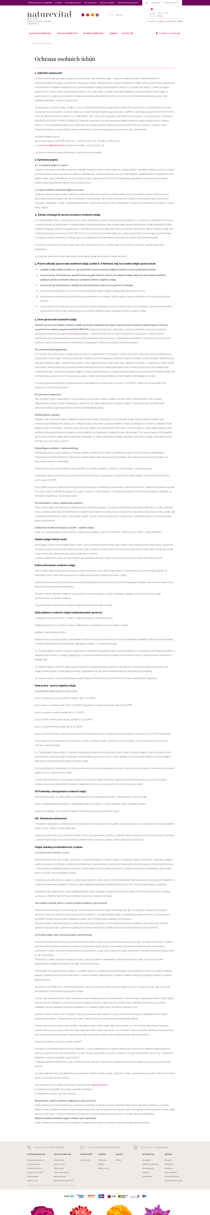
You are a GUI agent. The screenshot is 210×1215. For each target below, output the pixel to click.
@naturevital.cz (100, 1085)
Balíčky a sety (32, 1181)
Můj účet (168, 1160)
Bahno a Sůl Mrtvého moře (63, 1181)
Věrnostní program (73, 3)
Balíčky (118, 1160)
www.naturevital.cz (78, 333)
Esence (114, 33)
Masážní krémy (59, 1164)
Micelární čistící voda (35, 1172)
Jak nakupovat (90, 3)
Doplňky (101, 1164)
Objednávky (169, 1164)
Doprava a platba (107, 3)
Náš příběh (146, 1160)
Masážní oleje (59, 1160)
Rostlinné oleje (32, 1176)
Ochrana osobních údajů (42, 43)
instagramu (162, 1147)
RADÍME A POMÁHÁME (168, 33)
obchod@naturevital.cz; (54, 145)
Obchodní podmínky (172, 1176)
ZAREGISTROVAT (171, 3)
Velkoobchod (147, 1176)
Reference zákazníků (150, 1164)
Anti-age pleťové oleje (35, 1160)
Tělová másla (58, 1168)
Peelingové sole (59, 1176)
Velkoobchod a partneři (128, 3)
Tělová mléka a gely (61, 1172)
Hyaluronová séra (33, 1164)
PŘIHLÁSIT (156, 3)
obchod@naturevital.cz (108, 1147)
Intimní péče (85, 1160)
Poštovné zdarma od (40, 3)
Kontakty (145, 1172)
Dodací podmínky (171, 1172)
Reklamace (169, 1168)
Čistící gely (102, 1160)
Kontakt (58, 3)
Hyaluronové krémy (34, 1168)
